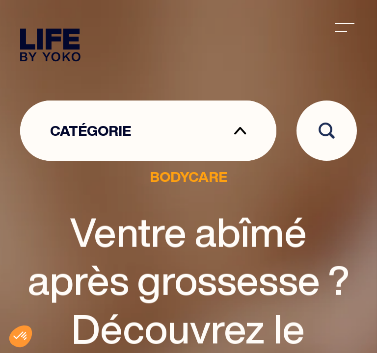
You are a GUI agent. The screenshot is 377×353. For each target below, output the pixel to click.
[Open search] (326, 131)
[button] (20, 336)
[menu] (344, 27)
